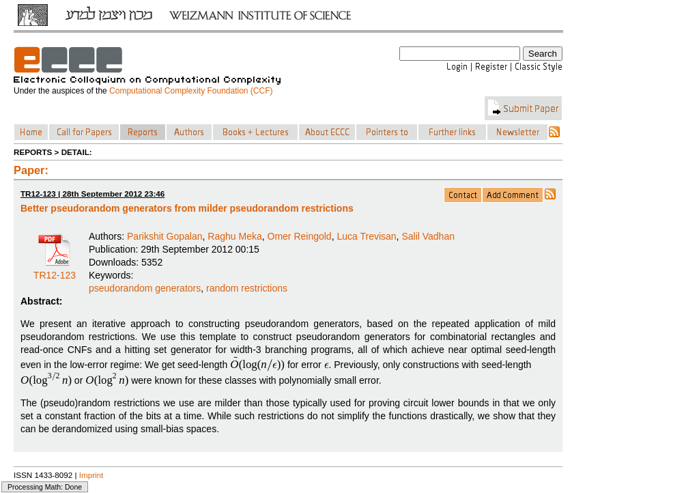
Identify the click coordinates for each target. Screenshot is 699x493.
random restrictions (246, 288)
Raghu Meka (234, 236)
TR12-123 (54, 270)
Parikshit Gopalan (165, 236)
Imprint (91, 474)
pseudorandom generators (145, 288)
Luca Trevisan (366, 236)
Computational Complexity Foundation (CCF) (190, 91)
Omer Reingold (300, 236)
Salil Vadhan (428, 236)
